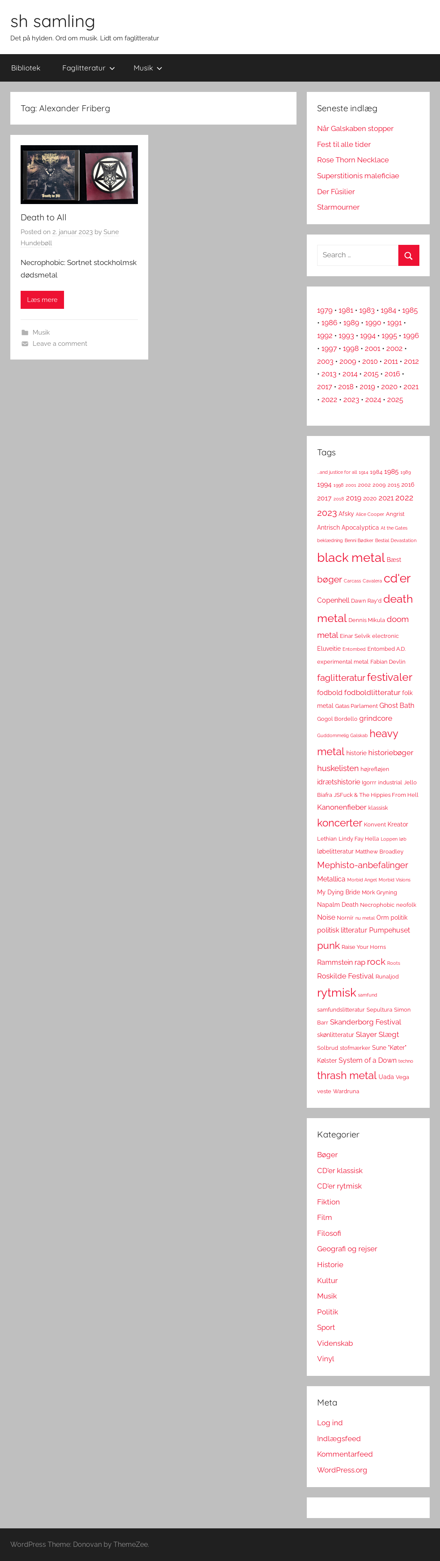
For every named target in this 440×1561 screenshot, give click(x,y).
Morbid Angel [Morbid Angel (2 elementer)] (362, 879)
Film (324, 1217)
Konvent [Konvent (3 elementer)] (375, 824)
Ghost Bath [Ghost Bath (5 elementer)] (396, 705)
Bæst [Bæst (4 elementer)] (394, 559)
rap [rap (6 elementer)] (359, 962)
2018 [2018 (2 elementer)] (338, 498)
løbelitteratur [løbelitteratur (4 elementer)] (335, 851)
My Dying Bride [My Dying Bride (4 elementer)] (338, 892)
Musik (148, 67)
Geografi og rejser (347, 1248)
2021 (411, 386)
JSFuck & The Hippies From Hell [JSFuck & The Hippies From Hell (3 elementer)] (376, 795)
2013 (328, 373)
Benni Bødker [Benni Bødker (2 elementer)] (359, 540)
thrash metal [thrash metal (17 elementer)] (347, 1076)
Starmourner (338, 207)
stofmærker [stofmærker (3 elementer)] (355, 1048)
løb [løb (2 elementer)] (402, 838)
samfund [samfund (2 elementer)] (367, 994)
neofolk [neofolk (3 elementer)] (406, 905)
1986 (329, 322)
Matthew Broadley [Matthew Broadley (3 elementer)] (379, 851)
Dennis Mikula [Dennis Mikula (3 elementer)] (366, 620)
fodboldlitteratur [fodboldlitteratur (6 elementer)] (372, 692)
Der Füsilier (336, 191)
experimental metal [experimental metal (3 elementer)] (343, 662)
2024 (373, 399)
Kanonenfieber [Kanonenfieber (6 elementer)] (342, 807)
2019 (367, 386)
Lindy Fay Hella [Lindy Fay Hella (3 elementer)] (359, 838)
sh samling (52, 20)
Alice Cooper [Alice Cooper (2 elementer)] (370, 514)
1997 (329, 348)
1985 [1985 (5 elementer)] (391, 471)
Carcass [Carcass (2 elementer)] (352, 580)
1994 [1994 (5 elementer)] (324, 484)
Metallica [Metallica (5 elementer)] (331, 879)
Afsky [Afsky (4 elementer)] (346, 513)
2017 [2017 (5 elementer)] (324, 498)
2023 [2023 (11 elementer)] (327, 512)
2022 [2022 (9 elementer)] (404, 498)
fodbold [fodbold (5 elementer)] (329, 693)
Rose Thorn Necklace (353, 159)
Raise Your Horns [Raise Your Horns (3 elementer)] (364, 947)
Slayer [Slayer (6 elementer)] (366, 1034)
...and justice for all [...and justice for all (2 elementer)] (337, 472)
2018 (346, 386)
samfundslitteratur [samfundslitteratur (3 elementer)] (341, 1009)
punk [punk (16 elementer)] (328, 945)
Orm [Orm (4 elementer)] (382, 917)
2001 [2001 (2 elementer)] (350, 485)
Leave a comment (60, 344)
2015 (371, 373)
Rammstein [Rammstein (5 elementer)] (335, 962)
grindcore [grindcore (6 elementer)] (375, 718)
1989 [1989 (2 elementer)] (405, 472)
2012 (411, 361)
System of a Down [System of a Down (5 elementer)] (368, 1060)
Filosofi (329, 1233)
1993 (346, 335)
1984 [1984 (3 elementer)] (376, 472)
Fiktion (328, 1202)
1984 (388, 310)
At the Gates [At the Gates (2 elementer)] (394, 527)
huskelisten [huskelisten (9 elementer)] (338, 768)
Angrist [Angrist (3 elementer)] (395, 514)
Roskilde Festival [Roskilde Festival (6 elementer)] (345, 976)
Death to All (44, 217)
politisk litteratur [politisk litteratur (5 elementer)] (342, 930)
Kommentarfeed (345, 1454)
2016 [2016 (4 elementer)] (407, 484)
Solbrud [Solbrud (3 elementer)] (327, 1048)
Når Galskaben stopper (355, 128)
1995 (389, 335)
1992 (325, 335)
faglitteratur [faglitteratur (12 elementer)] (341, 677)
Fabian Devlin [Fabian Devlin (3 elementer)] (388, 662)
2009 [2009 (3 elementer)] (379, 485)
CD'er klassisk (340, 1170)
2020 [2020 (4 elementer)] (370, 498)
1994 (368, 335)
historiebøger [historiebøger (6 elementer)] (390, 752)
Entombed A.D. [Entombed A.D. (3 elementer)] (386, 649)
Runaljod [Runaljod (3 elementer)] (387, 976)
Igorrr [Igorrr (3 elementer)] (369, 782)
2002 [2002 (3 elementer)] (364, 485)
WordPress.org (342, 1470)
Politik (327, 1312)
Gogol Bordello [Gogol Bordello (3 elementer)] (337, 719)
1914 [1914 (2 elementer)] (363, 472)
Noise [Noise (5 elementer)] (326, 917)
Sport (326, 1327)
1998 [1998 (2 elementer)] (338, 485)
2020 (389, 386)
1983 (367, 310)
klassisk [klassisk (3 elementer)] (378, 808)
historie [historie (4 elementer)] (356, 753)
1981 (346, 310)
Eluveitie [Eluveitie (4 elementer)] (329, 648)
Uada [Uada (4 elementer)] (386, 1076)
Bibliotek (25, 67)
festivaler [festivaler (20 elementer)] (389, 677)
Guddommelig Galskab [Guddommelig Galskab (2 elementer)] (342, 735)
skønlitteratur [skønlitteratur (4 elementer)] (335, 1034)
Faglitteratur (88, 67)
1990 (373, 322)
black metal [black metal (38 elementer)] (351, 557)
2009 (347, 361)
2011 (391, 361)
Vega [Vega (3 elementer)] (402, 1077)
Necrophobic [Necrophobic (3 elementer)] (377, 905)
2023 (351, 399)
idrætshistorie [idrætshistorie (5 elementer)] (338, 782)
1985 (410, 310)
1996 (411, 335)
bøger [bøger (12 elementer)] (329, 579)
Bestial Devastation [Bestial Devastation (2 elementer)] (395, 540)
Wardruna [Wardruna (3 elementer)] (346, 1091)
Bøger (327, 1154)
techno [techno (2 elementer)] (405, 1061)
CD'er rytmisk (339, 1186)
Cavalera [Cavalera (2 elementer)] (372, 580)
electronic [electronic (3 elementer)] (385, 636)
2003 (325, 361)
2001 (372, 348)
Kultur (327, 1280)
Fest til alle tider (344, 144)
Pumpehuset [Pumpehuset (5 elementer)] (389, 930)
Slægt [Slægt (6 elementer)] (389, 1034)
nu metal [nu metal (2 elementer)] (365, 918)
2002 (394, 348)
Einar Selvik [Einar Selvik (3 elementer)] (355, 636)
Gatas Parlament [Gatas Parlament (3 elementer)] (356, 706)
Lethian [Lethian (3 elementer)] (327, 838)
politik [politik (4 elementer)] (399, 917)
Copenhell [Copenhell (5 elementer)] (333, 600)
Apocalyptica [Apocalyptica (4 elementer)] (360, 527)
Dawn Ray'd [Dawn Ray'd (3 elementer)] (366, 601)
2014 (350, 373)
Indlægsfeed (339, 1438)
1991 (394, 322)
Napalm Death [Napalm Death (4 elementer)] (337, 904)
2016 (392, 373)
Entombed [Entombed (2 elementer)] (354, 649)
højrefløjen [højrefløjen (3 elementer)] (375, 769)
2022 (329, 399)
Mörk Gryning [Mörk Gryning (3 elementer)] (379, 892)
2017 (324, 386)
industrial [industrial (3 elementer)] (390, 782)
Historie (330, 1264)
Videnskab (335, 1343)
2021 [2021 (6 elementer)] (386, 498)
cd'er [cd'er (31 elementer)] (397, 578)
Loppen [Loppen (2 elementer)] (389, 838)
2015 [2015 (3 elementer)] (394, 485)
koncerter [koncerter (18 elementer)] (339, 823)
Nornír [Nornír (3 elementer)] (345, 918)
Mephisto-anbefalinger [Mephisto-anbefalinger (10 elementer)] (362, 865)
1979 (325, 310)
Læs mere (42, 300)
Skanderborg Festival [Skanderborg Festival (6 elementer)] (365, 1022)
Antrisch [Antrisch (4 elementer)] (328, 527)
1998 (351, 348)
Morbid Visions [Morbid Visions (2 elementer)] (394, 879)
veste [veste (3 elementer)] (324, 1091)
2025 (395, 399)
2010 (370, 361)
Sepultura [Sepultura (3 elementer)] (379, 1009)
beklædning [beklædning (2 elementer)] (330, 540)
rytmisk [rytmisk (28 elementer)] (336, 992)
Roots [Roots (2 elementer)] (393, 963)
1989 (351, 322)
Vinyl (325, 1358)
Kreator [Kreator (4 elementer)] (398, 824)
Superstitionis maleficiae (358, 175)
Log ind (330, 1422)
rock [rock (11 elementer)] (376, 961)
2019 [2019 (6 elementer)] (353, 498)
